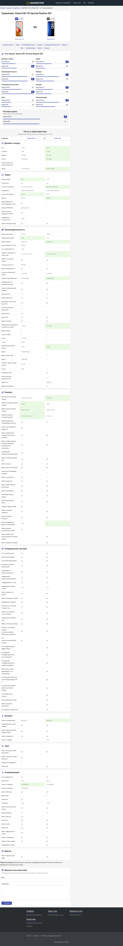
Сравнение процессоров (34, 923)
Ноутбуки (91, 3)
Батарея (64, 44)
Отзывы (46, 48)
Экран (18, 44)
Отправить (6, 903)
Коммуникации (30, 48)
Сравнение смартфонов (63, 3)
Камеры (40, 44)
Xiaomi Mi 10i (6, 61)
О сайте (28, 936)
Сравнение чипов (75, 915)
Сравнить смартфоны (13, 8)
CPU (84, 3)
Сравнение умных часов (55, 915)
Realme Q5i (5, 66)
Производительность (28, 44)
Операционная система (52, 44)
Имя (3, 877)
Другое (40, 48)
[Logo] (35, 3)
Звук (22, 48)
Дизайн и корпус (8, 44)
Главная (2, 8)
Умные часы (77, 3)
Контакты (36, 936)
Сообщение (5, 884)
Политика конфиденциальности (51, 936)
